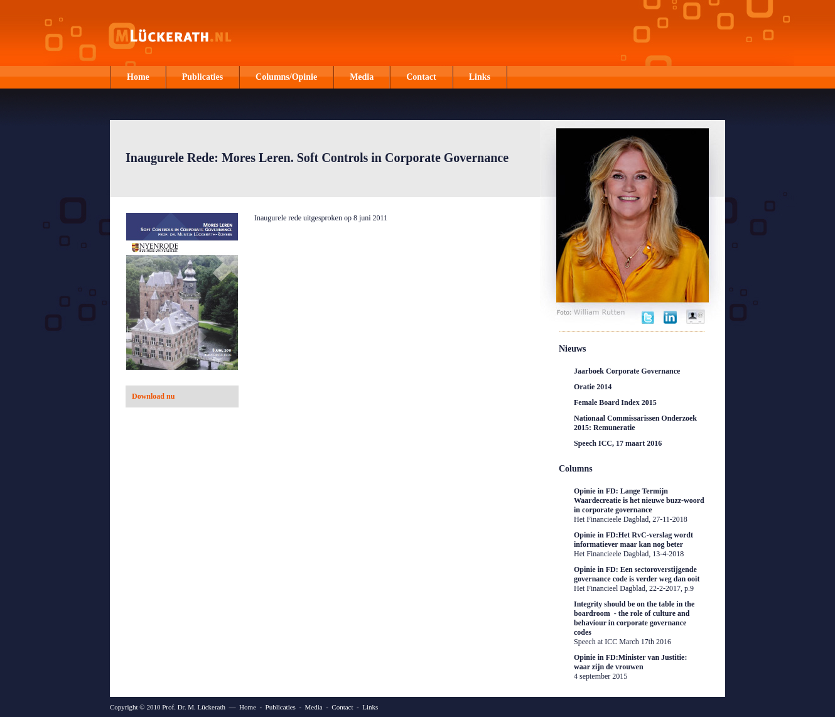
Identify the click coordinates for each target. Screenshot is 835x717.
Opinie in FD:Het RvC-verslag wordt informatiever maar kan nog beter (633, 544)
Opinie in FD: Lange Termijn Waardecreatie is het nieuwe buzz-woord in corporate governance (639, 505)
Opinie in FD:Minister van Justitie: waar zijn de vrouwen (630, 667)
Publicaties (202, 77)
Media (362, 77)
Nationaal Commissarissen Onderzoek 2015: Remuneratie (635, 423)
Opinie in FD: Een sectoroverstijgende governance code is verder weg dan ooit (636, 579)
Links (479, 77)
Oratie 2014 (592, 386)
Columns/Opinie (286, 77)
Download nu (153, 396)
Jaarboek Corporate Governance (627, 371)
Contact (421, 77)
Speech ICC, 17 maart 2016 (618, 443)
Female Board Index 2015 (615, 402)
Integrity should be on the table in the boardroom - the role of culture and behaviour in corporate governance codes (634, 623)
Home (138, 77)
